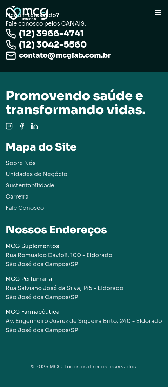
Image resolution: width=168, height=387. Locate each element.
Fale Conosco (25, 208)
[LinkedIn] (34, 126)
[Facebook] (21, 126)
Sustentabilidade (30, 185)
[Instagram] (9, 126)
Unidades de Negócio (36, 174)
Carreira (17, 196)
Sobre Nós (21, 163)
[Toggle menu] (158, 12)
